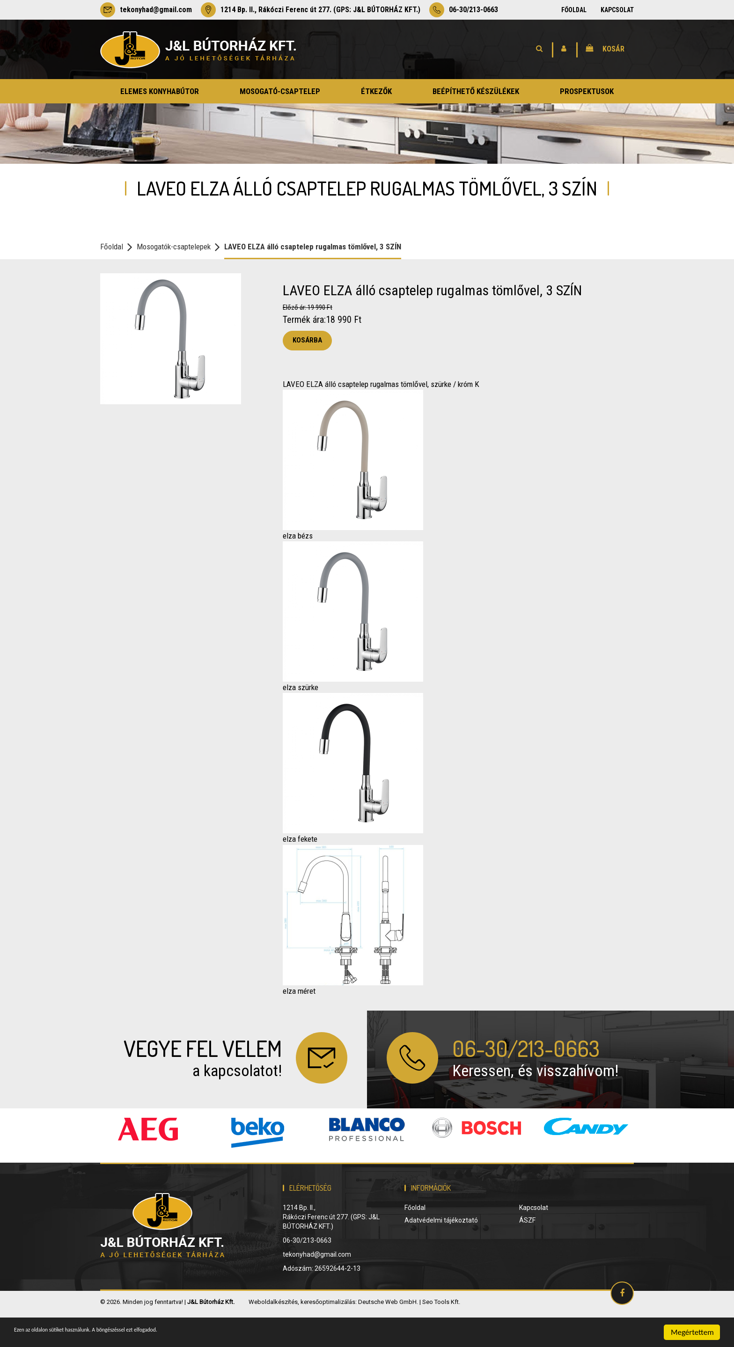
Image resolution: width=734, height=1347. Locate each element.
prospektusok (587, 91)
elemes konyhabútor (159, 91)
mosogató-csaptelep (280, 91)
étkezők (376, 91)
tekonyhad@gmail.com (146, 9)
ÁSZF (527, 1253)
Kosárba (307, 340)
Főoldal (574, 10)
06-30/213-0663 (463, 9)
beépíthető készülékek (476, 91)
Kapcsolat (617, 10)
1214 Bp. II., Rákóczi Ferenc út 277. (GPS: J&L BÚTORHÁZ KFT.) (310, 9)
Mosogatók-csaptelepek (174, 246)
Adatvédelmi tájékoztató (441, 1253)
